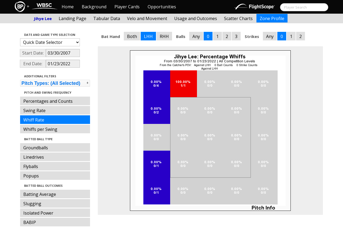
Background (94, 7)
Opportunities (162, 7)
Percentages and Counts (48, 101)
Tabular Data (106, 18)
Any (196, 36)
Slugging (32, 204)
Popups (31, 176)
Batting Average (39, 194)
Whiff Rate (33, 120)
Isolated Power (38, 213)
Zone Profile (272, 18)
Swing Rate (34, 110)
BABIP (29, 222)
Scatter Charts (238, 18)
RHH (164, 36)
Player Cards (127, 7)
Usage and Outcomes (195, 18)
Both (132, 36)
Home (68, 7)
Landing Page (72, 18)
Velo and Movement (147, 18)
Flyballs (30, 166)
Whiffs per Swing (40, 129)
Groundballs (35, 148)
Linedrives (33, 157)
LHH (148, 36)
